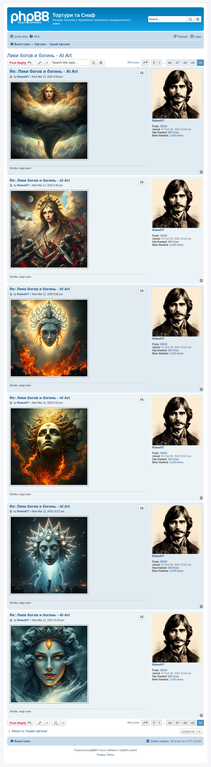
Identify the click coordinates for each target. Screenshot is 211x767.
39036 (163, 126)
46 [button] (170, 62)
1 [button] (159, 62)
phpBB (92, 750)
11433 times (176, 135)
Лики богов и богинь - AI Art (39, 55)
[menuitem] (34, 36)
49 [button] (193, 62)
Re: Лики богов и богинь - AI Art (44, 71)
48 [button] (185, 62)
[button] (145, 63)
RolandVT (158, 120)
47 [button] (177, 62)
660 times (173, 132)
